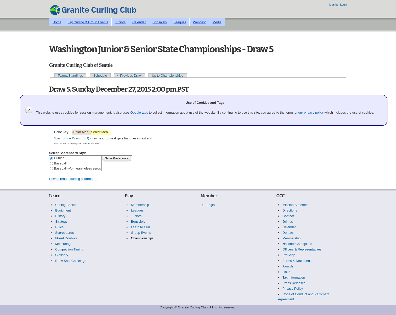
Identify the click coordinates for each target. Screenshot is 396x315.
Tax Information (294, 277)
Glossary (61, 255)
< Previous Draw (129, 75)
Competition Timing (69, 249)
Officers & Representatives (302, 249)
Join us (288, 221)
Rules (59, 227)
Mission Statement (296, 205)
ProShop (289, 255)
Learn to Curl (140, 227)
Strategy (61, 221)
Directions (290, 210)
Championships (142, 238)
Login (211, 205)
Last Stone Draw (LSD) (72, 138)
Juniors (120, 22)
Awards (288, 266)
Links (286, 272)
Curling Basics (65, 205)
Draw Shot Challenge (70, 261)
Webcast (199, 22)
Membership (140, 205)
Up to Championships (167, 75)
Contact (288, 216)
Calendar (139, 22)
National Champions (297, 244)
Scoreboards (64, 233)
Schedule (100, 75)
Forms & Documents (297, 261)
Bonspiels (160, 22)
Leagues (180, 22)
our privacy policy (311, 112)
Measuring (63, 244)
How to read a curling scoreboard (73, 179)
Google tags (139, 112)
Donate (288, 233)
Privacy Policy (293, 288)
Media (216, 22)
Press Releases (294, 283)
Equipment (63, 210)
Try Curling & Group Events (88, 22)
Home (57, 22)
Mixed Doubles (66, 238)
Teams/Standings (70, 75)
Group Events (141, 233)
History (60, 216)
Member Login (338, 4)
